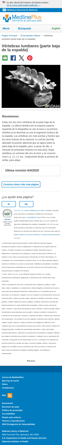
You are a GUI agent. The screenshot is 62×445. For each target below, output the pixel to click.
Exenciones (7, 403)
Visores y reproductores (13, 421)
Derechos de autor (10, 407)
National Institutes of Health (15, 441)
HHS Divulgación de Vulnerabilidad (18, 424)
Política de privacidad (12, 410)
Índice (5, 384)
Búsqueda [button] (26, 29)
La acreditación (31, 217)
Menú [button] (8, 29)
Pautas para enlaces (11, 417)
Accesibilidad (8, 414)
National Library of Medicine (15, 431)
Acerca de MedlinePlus (13, 377)
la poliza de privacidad (50, 234)
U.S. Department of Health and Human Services (24, 438)
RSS (7, 395)
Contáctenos (8, 388)
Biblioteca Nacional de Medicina (22, 10)
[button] (55, 170)
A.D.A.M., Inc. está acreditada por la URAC (29, 210)
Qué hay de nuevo (10, 381)
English (56, 28)
